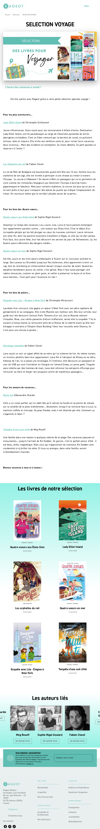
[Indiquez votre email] (70, 758)
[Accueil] (14, 6)
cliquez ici (30, 764)
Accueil (7, 15)
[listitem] (5, 826)
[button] (23, 724)
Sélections (16, 15)
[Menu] (87, 6)
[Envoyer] (89, 758)
